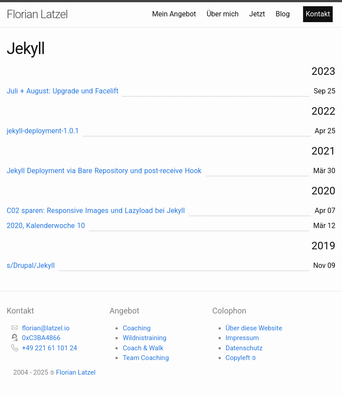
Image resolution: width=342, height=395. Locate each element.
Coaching (136, 328)
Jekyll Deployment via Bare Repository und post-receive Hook (104, 171)
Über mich (223, 14)
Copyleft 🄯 (241, 358)
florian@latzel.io (46, 328)
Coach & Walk (143, 348)
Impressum (242, 338)
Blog (284, 14)
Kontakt (318, 14)
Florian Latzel (37, 14)
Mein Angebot (175, 14)
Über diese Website (254, 328)
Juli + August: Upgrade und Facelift (63, 91)
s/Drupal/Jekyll (31, 265)
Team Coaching (146, 358)
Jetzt (258, 14)
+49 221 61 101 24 (49, 348)
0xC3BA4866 (41, 338)
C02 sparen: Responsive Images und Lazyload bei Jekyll (96, 210)
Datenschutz (244, 348)
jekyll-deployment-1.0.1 (43, 131)
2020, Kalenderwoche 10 (46, 225)
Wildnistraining (144, 338)
